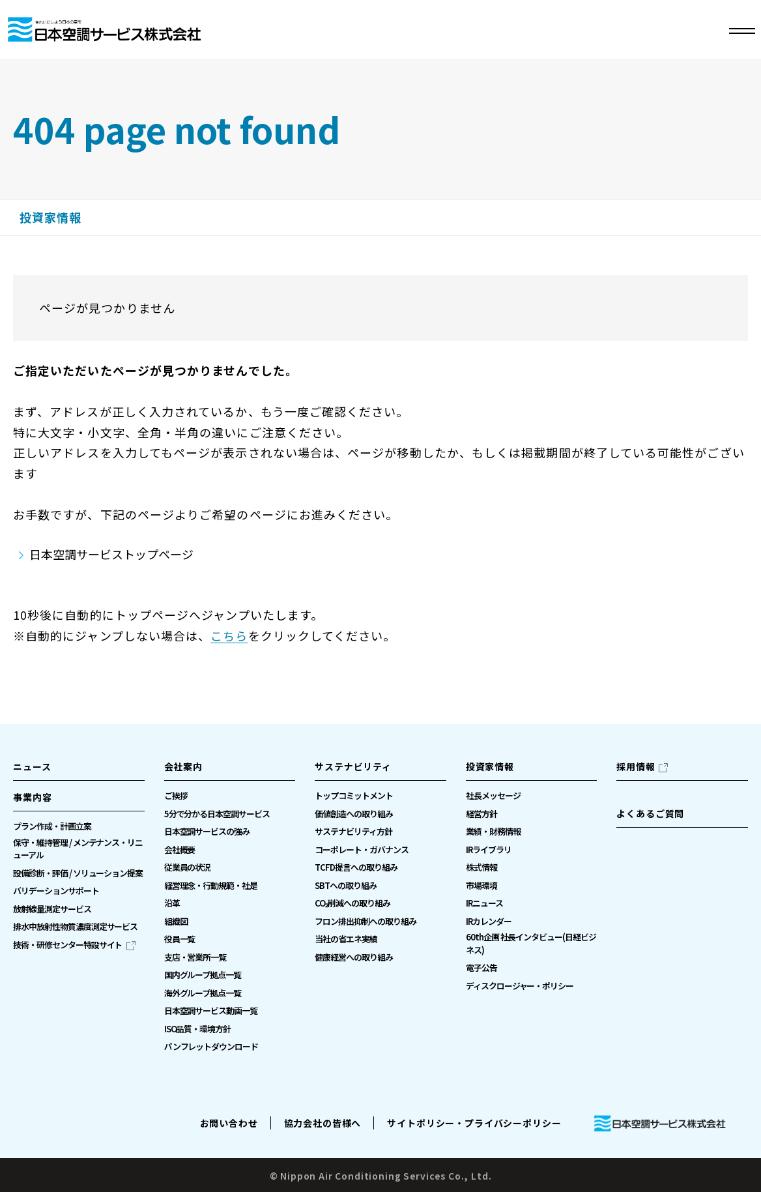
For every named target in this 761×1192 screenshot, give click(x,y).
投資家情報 (50, 217)
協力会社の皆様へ (323, 1122)
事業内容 (32, 797)
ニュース (32, 766)
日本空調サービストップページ (111, 553)
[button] (79, 801)
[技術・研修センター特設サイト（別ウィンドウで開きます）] (74, 945)
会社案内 (183, 766)
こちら (229, 635)
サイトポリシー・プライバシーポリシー (474, 1122)
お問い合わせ (229, 1122)
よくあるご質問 (650, 813)
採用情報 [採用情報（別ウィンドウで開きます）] (635, 766)
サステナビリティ (353, 766)
